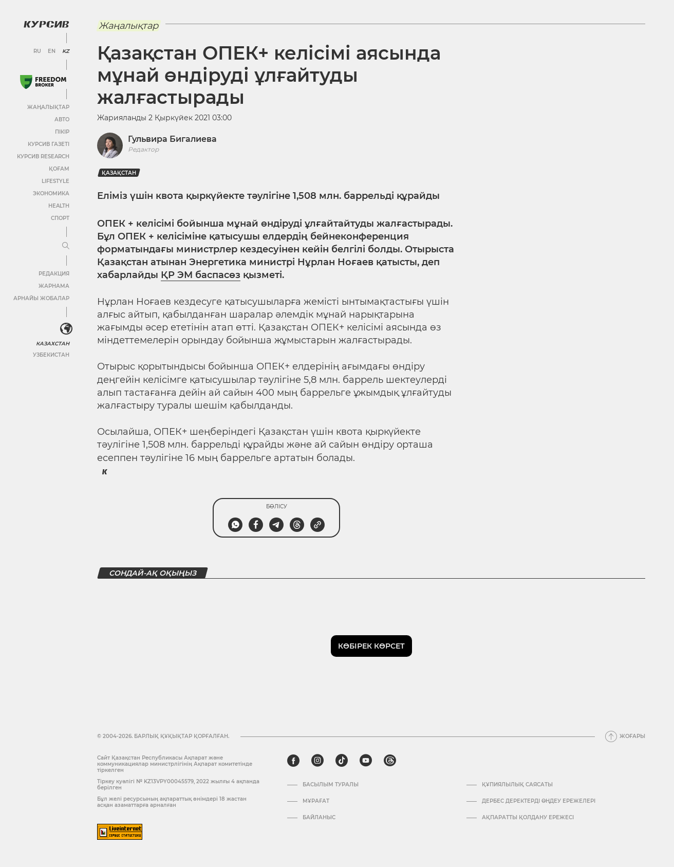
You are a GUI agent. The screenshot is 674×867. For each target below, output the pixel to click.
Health (58, 205)
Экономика (51, 193)
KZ (65, 51)
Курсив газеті (48, 144)
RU (37, 51)
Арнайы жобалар (41, 298)
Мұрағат (316, 801)
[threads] (390, 760)
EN (51, 51)
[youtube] (366, 760)
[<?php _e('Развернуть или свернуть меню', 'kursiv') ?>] (66, 329)
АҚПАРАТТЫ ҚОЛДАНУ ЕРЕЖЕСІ (528, 818)
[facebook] (293, 760)
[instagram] (317, 760)
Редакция (54, 273)
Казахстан (52, 343)
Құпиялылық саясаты (517, 785)
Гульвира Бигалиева (172, 139)
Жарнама (54, 286)
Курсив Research (43, 156)
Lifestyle (55, 181)
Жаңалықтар (48, 107)
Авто (61, 119)
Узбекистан (51, 355)
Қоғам (59, 168)
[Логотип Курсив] (46, 24)
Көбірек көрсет (371, 646)
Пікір (62, 131)
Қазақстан (119, 173)
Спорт (60, 218)
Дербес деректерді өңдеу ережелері (538, 801)
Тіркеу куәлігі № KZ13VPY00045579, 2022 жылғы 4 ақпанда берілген (178, 784)
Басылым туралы (331, 785)
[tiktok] (341, 760)
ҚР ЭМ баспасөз (200, 275)
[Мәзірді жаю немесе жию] (65, 246)
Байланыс (319, 818)
